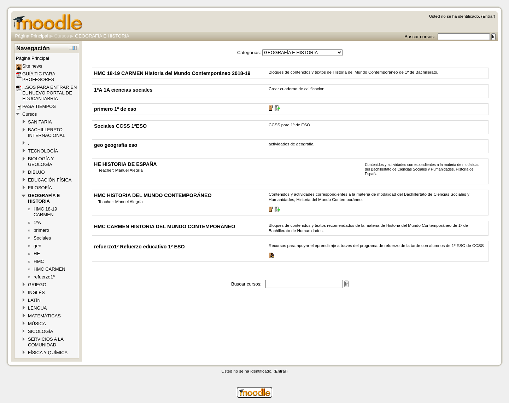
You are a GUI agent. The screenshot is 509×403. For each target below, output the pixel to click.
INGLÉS (36, 292)
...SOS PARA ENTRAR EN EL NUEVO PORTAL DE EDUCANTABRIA (49, 93)
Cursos (61, 36)
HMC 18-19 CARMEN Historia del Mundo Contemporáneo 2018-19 (172, 73)
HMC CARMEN (49, 269)
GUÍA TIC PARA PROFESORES (38, 76)
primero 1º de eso (115, 109)
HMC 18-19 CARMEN (45, 211)
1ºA (37, 222)
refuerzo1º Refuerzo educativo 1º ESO (139, 246)
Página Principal (31, 36)
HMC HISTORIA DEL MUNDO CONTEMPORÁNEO (153, 195)
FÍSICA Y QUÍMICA (48, 352)
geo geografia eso (115, 145)
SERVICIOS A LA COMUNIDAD (45, 341)
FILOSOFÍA (40, 187)
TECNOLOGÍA (43, 151)
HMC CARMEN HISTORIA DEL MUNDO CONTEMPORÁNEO (164, 226)
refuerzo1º (44, 277)
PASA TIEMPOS (39, 106)
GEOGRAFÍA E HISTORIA (102, 36)
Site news (32, 66)
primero (41, 230)
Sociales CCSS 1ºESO (120, 126)
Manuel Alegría (129, 170)
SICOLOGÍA (40, 331)
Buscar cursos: (420, 36)
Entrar (488, 16)
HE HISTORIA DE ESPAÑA (125, 164)
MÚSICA (37, 323)
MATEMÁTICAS (44, 315)
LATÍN (34, 300)
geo (37, 245)
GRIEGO (37, 284)
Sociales (42, 238)
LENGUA (37, 308)
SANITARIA (40, 122)
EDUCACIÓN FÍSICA (50, 180)
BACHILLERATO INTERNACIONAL (46, 132)
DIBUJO (36, 172)
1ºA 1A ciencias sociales (123, 90)
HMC (39, 261)
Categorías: (249, 52)
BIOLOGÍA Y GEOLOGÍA (41, 161)
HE (37, 253)
